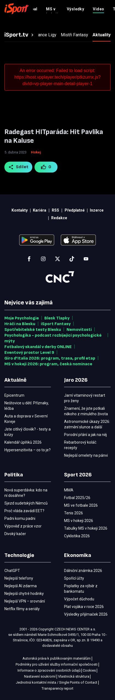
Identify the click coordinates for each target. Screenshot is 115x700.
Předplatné (77, 8)
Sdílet (18, 167)
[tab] (19, 34)
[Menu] (107, 8)
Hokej (36, 152)
